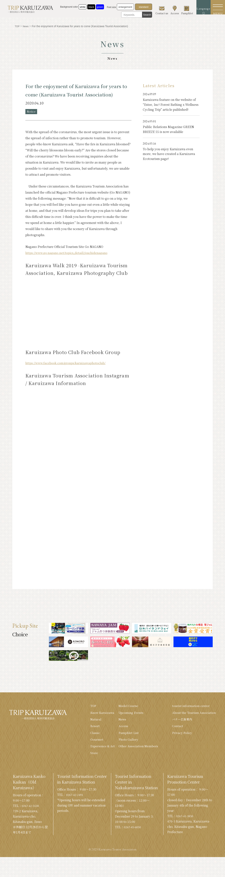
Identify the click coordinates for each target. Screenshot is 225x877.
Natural (92, 720)
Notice (32, 112)
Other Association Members (135, 749)
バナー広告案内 (181, 720)
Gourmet (92, 741)
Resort (91, 727)
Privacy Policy (181, 734)
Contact (176, 727)
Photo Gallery (125, 741)
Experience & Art (98, 749)
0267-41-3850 (185, 819)
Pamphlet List (125, 734)
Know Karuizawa (98, 713)
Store (90, 756)
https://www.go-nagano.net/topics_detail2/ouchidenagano (68, 253)
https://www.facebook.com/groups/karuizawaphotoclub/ (67, 363)
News (119, 720)
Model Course (125, 706)
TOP (89, 706)
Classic (91, 734)
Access (120, 727)
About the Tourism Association (193, 713)
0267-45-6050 (133, 830)
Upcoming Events (128, 713)
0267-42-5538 (31, 809)
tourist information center (189, 706)
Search (143, 14)
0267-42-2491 (75, 798)
